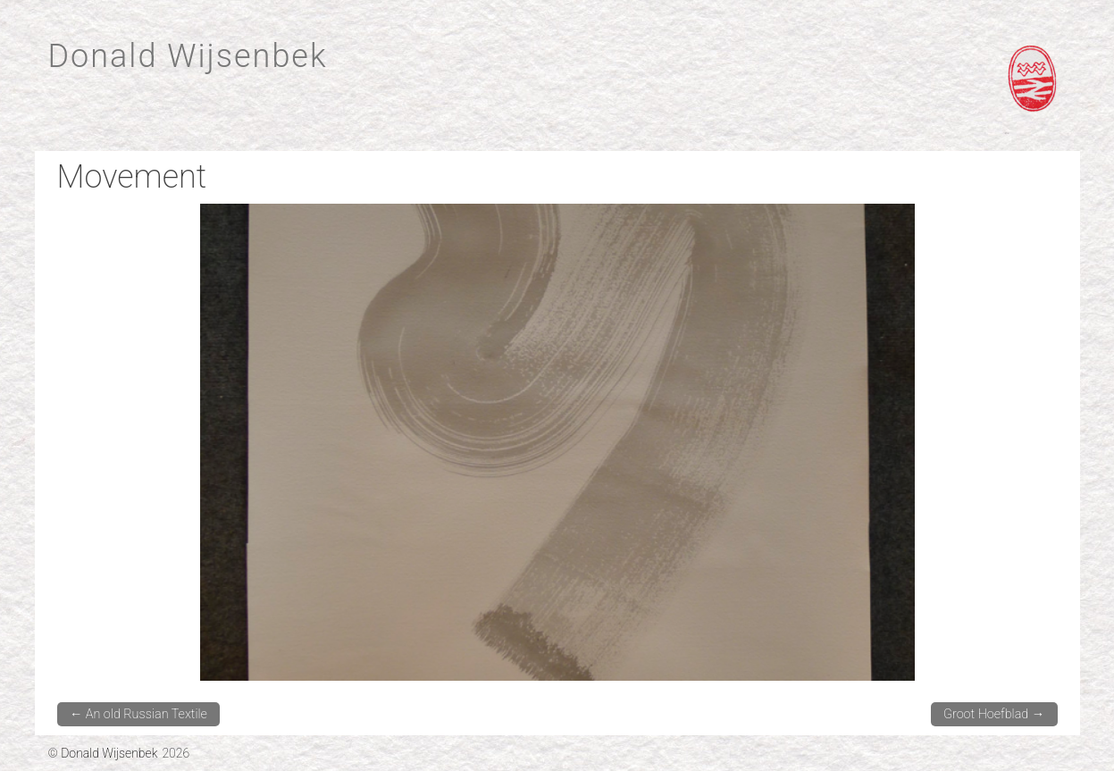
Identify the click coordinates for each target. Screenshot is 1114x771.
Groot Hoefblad (993, 714)
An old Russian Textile (138, 714)
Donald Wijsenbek (188, 56)
